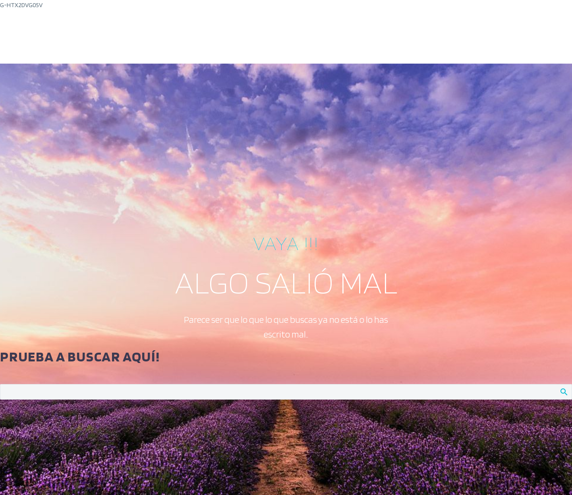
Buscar (563, 391)
